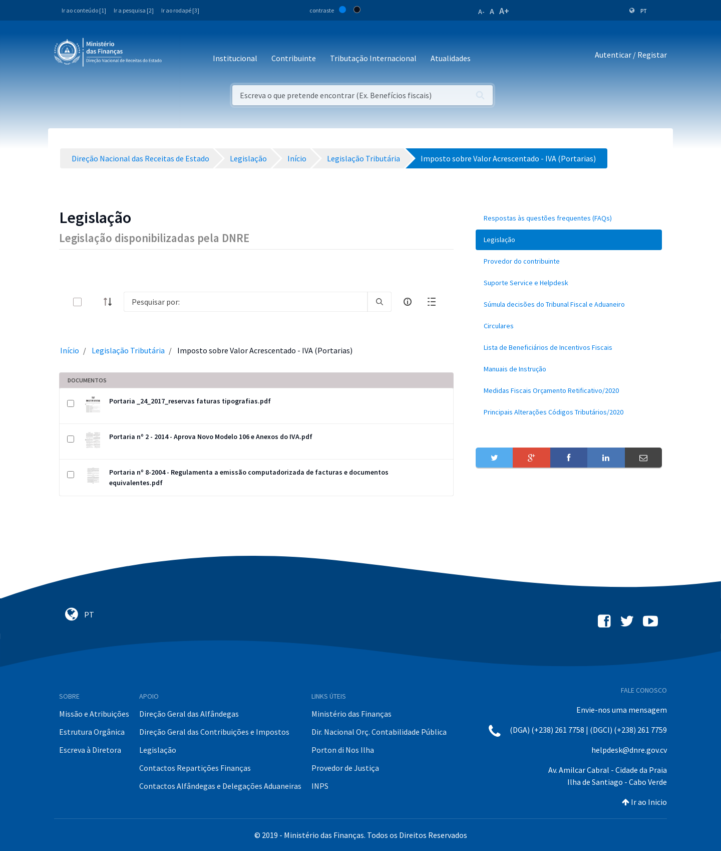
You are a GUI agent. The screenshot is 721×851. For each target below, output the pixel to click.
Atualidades (451, 58)
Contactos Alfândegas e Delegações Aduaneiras (220, 786)
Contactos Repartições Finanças (195, 768)
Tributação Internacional (373, 58)
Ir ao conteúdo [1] (84, 10)
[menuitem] (569, 218)
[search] (379, 301)
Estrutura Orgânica (92, 732)
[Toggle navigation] (177, 55)
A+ (504, 11)
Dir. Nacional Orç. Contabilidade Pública (379, 732)
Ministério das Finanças (351, 714)
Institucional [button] (235, 58)
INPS (319, 786)
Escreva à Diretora (90, 750)
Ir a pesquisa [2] (134, 10)
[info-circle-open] (408, 302)
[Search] (246, 302)
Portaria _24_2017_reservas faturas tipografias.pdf (190, 400)
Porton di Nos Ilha (342, 750)
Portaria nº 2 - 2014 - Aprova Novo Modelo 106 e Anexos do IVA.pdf (210, 436)
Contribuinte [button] (293, 58)
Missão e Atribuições (94, 714)
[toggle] (94, 302)
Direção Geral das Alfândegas (189, 714)
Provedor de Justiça (345, 768)
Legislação (157, 750)
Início (69, 350)
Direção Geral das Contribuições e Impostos (214, 732)
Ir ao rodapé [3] (180, 10)
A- (481, 11)
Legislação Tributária (128, 350)
